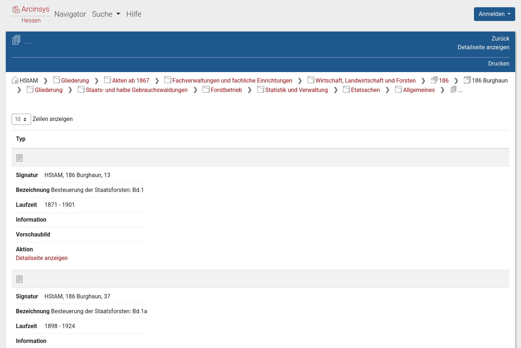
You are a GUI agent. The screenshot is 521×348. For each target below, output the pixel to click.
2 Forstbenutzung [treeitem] (54, 269)
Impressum (497, 338)
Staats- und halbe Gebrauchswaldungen (203, 99)
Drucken (498, 63)
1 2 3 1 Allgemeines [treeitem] (76, 172)
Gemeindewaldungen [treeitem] (52, 314)
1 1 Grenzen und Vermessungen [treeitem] (58, 122)
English (16, 333)
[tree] (64, 198)
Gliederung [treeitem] (31, 84)
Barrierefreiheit (444, 338)
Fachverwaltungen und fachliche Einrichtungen (350, 80)
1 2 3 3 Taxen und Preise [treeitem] (73, 202)
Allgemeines (485, 99)
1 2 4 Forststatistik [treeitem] (68, 216)
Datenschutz (388, 338)
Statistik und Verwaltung (363, 99)
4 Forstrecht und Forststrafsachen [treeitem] (53, 291)
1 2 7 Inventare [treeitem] (63, 251)
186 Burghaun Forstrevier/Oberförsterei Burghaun (74, 60)
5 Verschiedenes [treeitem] (53, 305)
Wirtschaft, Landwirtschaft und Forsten (202, 90)
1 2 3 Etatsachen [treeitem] (66, 163)
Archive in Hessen (40, 41)
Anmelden (492, 14)
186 (280, 90)
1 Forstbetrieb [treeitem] (49, 110)
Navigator (70, 14)
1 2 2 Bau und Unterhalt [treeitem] (74, 154)
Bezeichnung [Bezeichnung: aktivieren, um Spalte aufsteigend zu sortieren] (248, 157)
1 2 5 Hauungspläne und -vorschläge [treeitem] (77, 229)
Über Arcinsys (334, 338)
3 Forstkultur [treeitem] (48, 278)
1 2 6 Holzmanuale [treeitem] (68, 242)
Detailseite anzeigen (483, 47)
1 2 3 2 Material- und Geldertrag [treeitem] (77, 185)
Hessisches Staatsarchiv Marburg (68, 48)
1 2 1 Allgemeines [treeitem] (67, 145)
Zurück (500, 38)
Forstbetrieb (293, 99)
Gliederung (193, 80)
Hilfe (133, 14)
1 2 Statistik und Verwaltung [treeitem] (74, 136)
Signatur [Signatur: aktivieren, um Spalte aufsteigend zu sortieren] (176, 157)
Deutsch (43, 333)
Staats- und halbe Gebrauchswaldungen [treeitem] (48, 96)
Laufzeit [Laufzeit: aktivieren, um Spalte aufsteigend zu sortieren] (335, 157)
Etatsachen (432, 99)
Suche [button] (103, 14)
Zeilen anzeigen (163, 138)
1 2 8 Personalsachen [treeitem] (72, 260)
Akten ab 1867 (248, 80)
